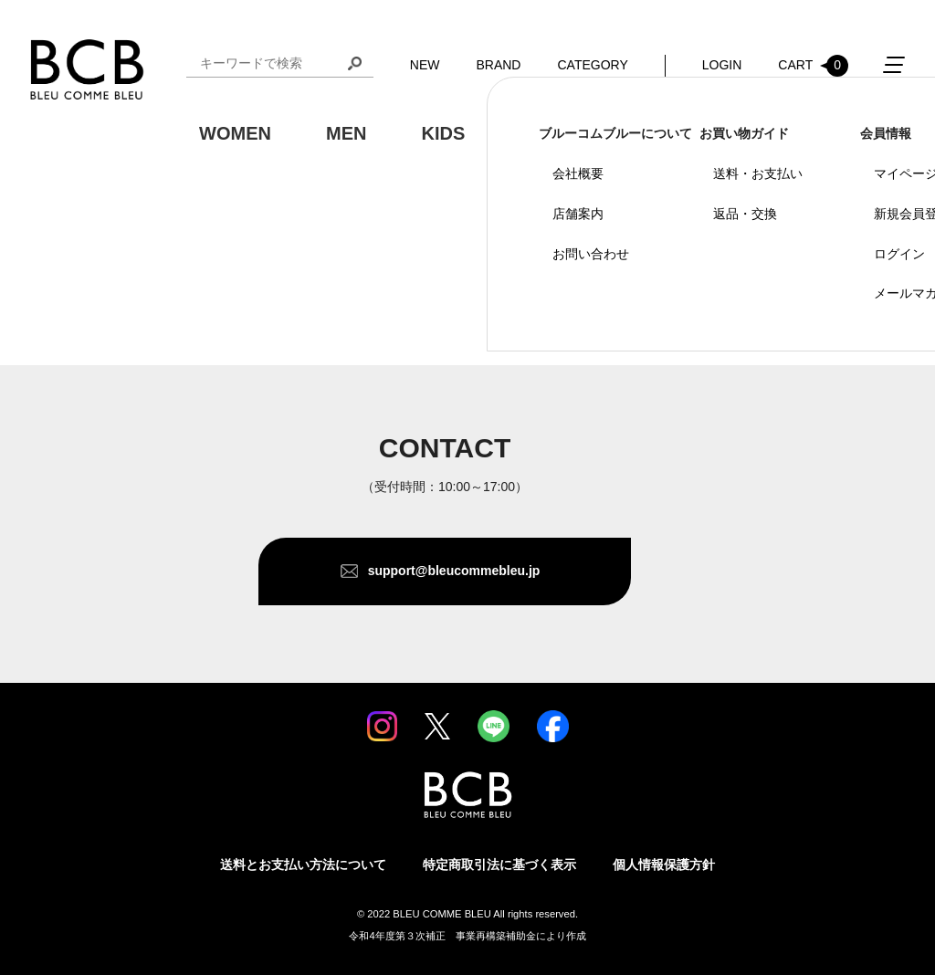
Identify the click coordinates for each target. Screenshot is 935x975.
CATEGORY (592, 65)
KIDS (443, 133)
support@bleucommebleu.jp (454, 570)
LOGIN (722, 65)
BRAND (498, 65)
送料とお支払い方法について (303, 864)
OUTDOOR (689, 133)
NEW (425, 65)
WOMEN (235, 133)
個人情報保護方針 (664, 864)
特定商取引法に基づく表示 (499, 864)
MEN (346, 133)
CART (813, 66)
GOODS (553, 133)
